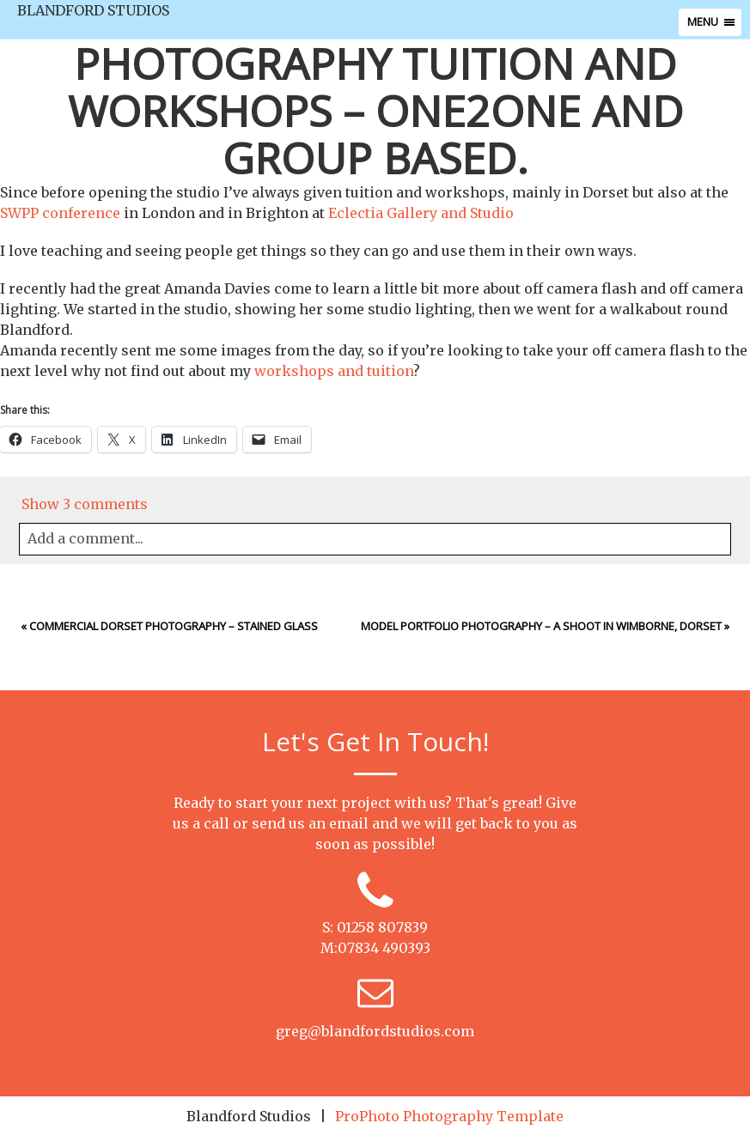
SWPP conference (60, 213)
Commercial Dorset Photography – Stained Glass (173, 626)
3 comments (84, 504)
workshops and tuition (333, 370)
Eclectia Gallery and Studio (421, 213)
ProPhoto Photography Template (449, 1116)
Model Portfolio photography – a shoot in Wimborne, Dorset (541, 626)
